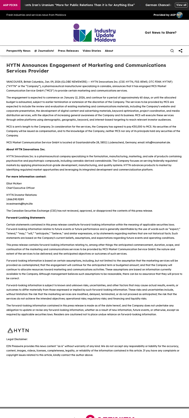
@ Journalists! (44, 50)
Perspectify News (18, 50)
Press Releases (68, 50)
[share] (180, 51)
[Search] (172, 50)
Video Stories (92, 50)
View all (181, 4)
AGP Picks (10, 5)
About (109, 50)
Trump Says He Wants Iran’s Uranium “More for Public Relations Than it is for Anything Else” (69, 5)
